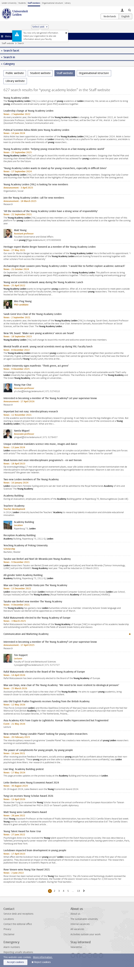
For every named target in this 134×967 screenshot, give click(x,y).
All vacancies (77, 929)
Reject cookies (42, 962)
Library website (15, 81)
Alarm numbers (11, 947)
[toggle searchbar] (129, 10)
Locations (8, 919)
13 (79, 891)
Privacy (7, 929)
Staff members (34, 3)
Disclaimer (8, 934)
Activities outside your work (85, 934)
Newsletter (76, 947)
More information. (43, 957)
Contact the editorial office (17, 924)
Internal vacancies (80, 924)
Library (67, 3)
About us (75, 913)
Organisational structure (52, 3)
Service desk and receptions (18, 913)
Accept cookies (15, 962)
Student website (40, 73)
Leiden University (9, 3)
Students (22, 3)
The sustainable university (84, 919)
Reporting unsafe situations (18, 952)
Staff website (8, 43)
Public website (15, 73)
